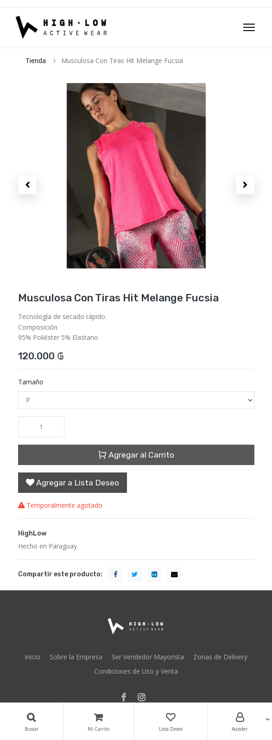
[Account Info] (240, 721)
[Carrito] (98, 721)
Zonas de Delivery (220, 656)
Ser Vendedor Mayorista (148, 656)
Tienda (35, 60)
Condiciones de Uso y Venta (136, 671)
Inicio (32, 656)
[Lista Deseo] (170, 721)
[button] (27, 185)
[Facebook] (126, 698)
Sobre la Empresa (76, 656)
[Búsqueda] (31, 721)
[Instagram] (144, 698)
